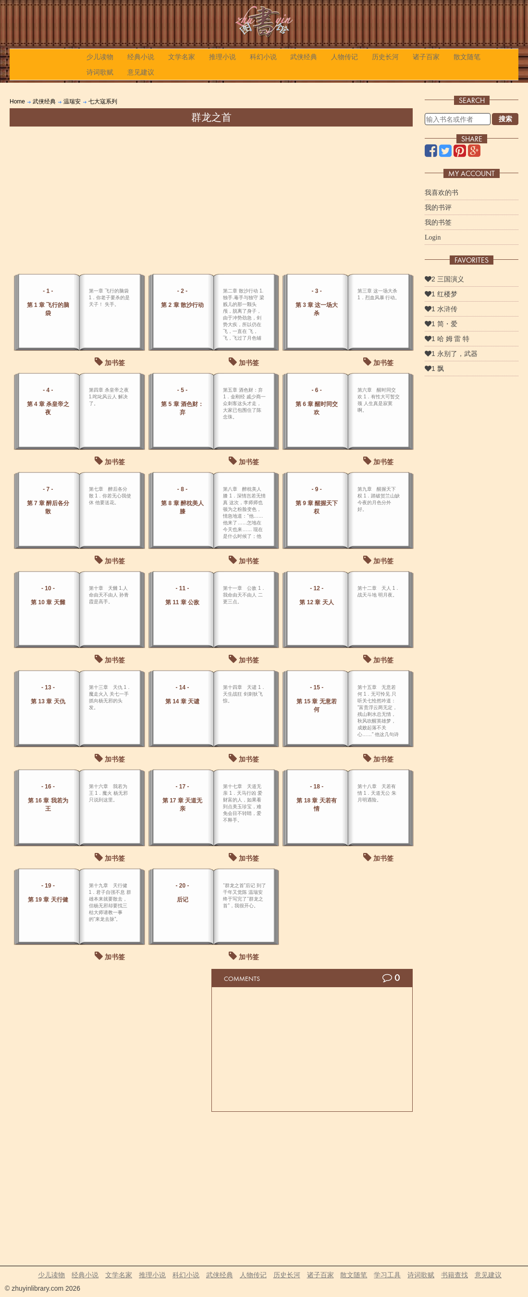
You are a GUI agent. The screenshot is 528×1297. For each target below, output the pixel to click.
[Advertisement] (211, 198)
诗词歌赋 (99, 72)
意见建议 (140, 72)
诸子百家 (426, 57)
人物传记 (344, 57)
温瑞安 (72, 101)
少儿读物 (99, 57)
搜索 (505, 119)
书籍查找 (454, 1275)
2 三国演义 (444, 279)
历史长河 (385, 57)
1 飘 (434, 368)
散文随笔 (467, 57)
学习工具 (387, 1275)
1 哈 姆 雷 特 (447, 339)
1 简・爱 (441, 324)
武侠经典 (303, 57)
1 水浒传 (441, 309)
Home (17, 101)
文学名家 (181, 57)
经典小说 (140, 57)
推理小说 (222, 57)
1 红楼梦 (441, 294)
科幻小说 (263, 57)
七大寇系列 (102, 101)
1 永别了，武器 (451, 353)
